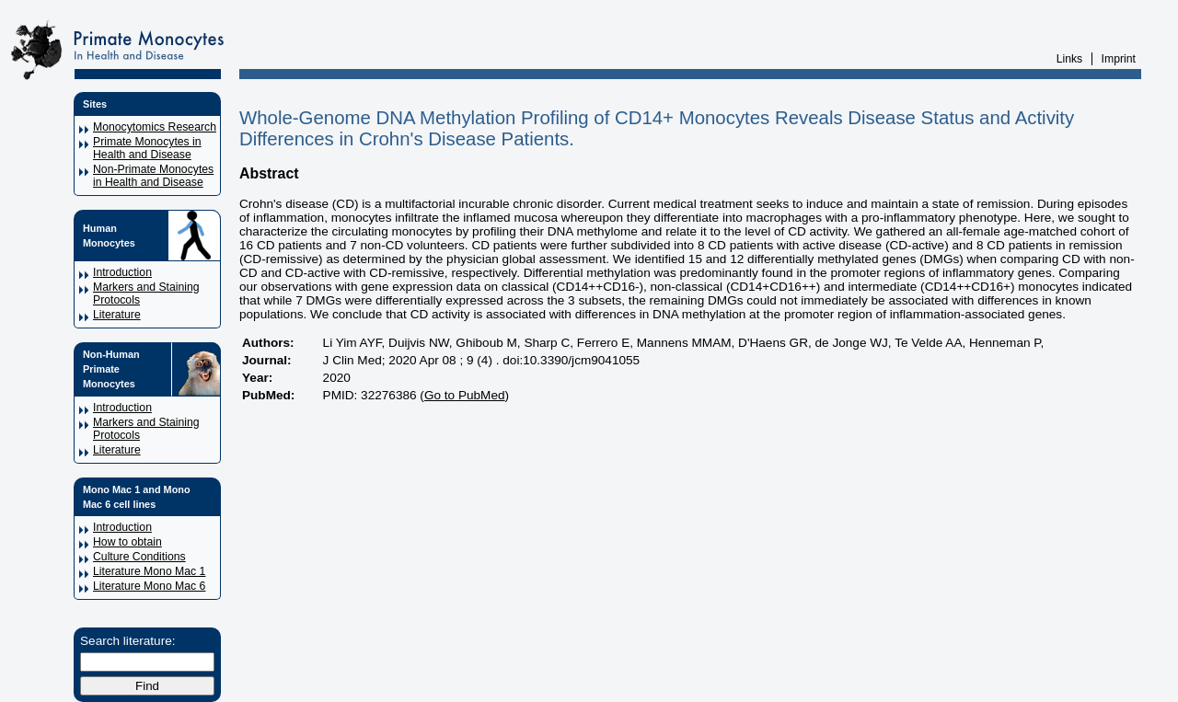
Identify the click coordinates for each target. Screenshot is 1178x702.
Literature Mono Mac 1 (149, 571)
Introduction (122, 272)
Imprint (1119, 58)
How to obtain (127, 541)
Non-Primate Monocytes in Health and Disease (153, 176)
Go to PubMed (464, 395)
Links (1070, 58)
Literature (117, 314)
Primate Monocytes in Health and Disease (147, 148)
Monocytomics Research (154, 127)
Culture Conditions (139, 556)
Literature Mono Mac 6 (149, 586)
